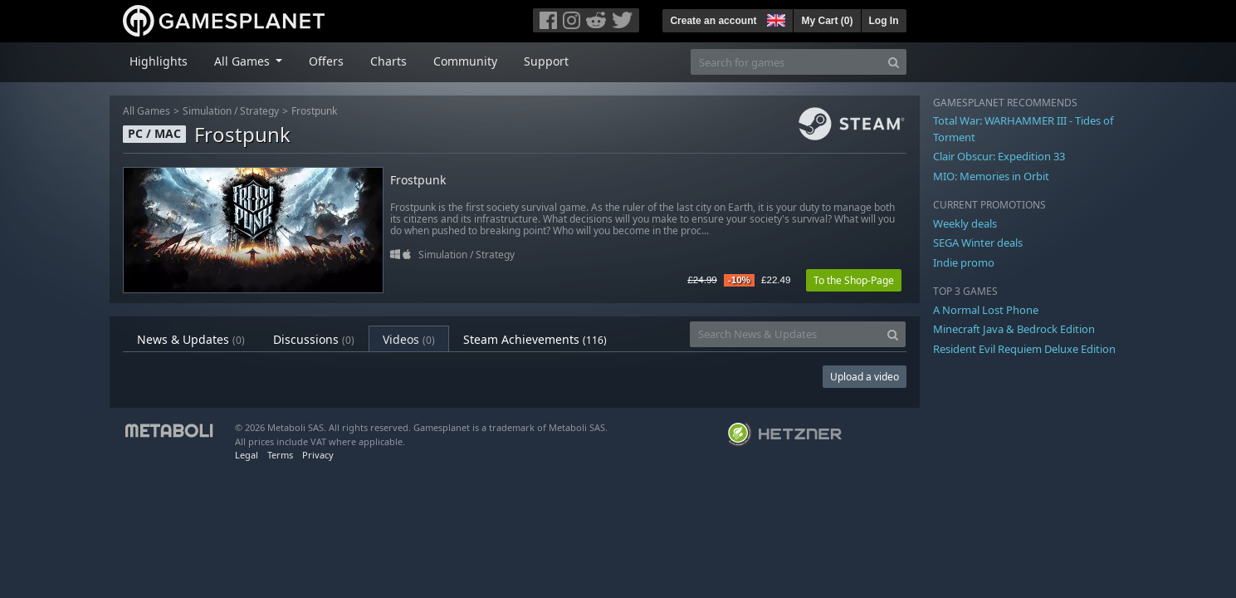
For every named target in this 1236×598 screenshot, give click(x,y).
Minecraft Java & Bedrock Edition (1014, 328)
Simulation (207, 111)
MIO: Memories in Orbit (991, 176)
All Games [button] (243, 61)
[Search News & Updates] (785, 334)
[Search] (893, 62)
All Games (146, 111)
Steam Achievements (535, 339)
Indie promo (963, 262)
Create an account (713, 21)
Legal (246, 454)
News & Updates (191, 339)
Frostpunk (314, 111)
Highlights (158, 61)
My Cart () (826, 21)
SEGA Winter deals (978, 242)
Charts (388, 61)
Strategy (259, 111)
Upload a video (864, 377)
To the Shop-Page (853, 280)
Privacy (318, 454)
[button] (774, 18)
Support (546, 61)
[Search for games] (786, 62)
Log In (884, 21)
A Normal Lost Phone (985, 309)
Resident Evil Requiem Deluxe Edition (1024, 348)
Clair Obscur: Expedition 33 (999, 156)
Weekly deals (965, 223)
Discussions (313, 339)
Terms (280, 454)
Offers (326, 61)
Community (465, 61)
